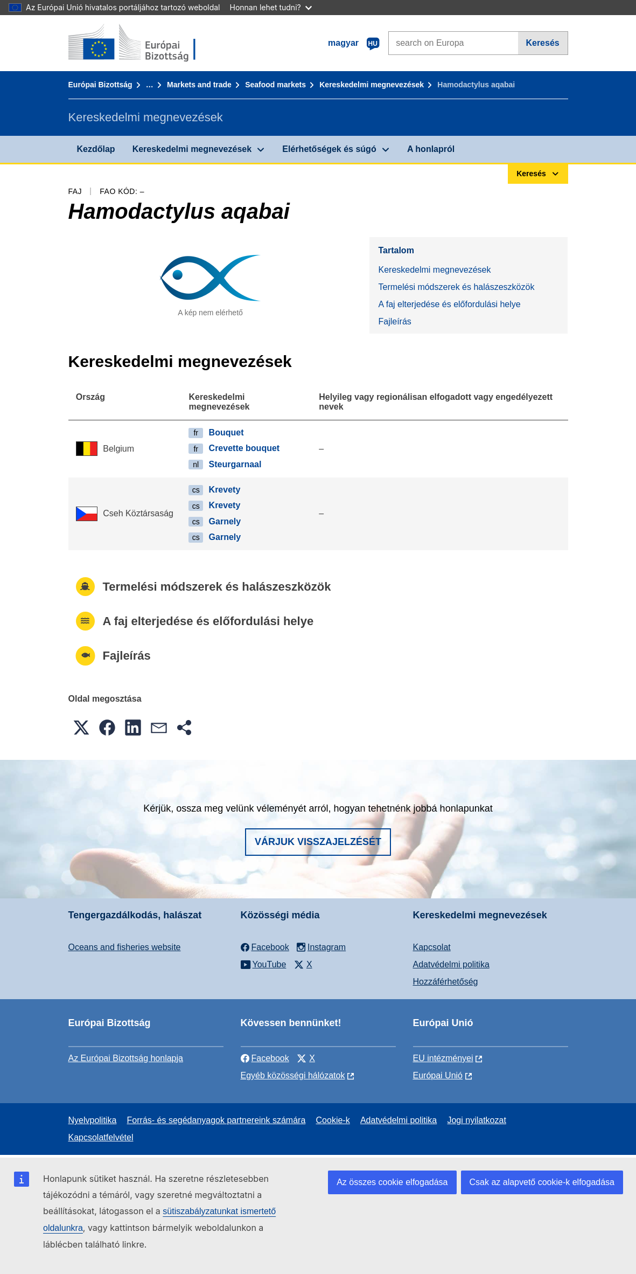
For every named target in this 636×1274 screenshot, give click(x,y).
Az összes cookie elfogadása (392, 1182)
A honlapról (431, 149)
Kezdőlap (96, 149)
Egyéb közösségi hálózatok (293, 1075)
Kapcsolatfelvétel (101, 1137)
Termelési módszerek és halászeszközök (456, 287)
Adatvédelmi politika (451, 964)
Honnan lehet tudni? (271, 7)
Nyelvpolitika (92, 1120)
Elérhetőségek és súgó (329, 149)
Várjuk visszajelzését (318, 841)
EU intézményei (443, 1058)
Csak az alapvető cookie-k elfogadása (542, 1182)
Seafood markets (275, 84)
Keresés (542, 42)
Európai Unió (438, 1075)
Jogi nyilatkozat (476, 1120)
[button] (81, 727)
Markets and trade (199, 84)
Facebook (265, 1058)
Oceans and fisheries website (124, 947)
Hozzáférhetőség (445, 981)
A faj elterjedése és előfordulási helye (449, 304)
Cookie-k (333, 1120)
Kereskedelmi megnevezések (371, 84)
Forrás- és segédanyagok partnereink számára (216, 1120)
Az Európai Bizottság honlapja (125, 1058)
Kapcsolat (432, 947)
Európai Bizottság (100, 84)
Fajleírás (394, 321)
